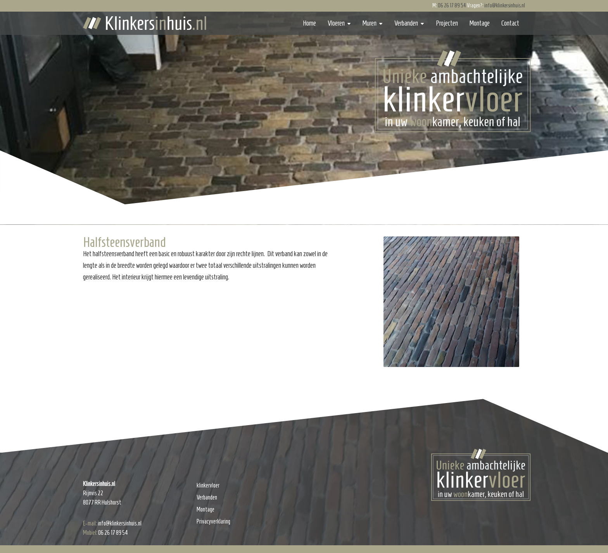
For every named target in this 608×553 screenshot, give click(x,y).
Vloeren (336, 23)
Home (309, 23)
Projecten (447, 23)
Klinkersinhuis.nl (144, 23)
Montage (480, 23)
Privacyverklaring (213, 521)
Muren (370, 23)
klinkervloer (208, 485)
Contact (510, 23)
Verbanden (406, 23)
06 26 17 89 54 (452, 6)
